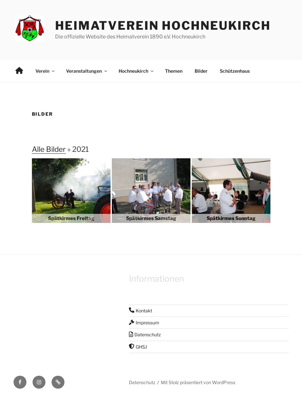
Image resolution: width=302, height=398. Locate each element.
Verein (45, 71)
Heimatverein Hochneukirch (163, 25)
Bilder (201, 71)
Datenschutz (142, 382)
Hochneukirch (136, 71)
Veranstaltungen (87, 71)
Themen (173, 71)
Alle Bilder (49, 149)
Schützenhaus (235, 71)
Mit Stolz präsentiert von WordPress (198, 382)
